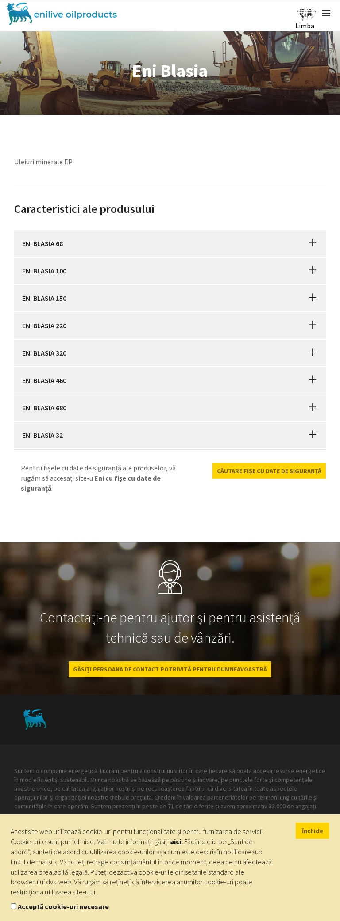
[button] (312, 243)
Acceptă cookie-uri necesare (63, 906)
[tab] (170, 243)
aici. (176, 841)
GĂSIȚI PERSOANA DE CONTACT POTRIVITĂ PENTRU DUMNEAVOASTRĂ (170, 669)
